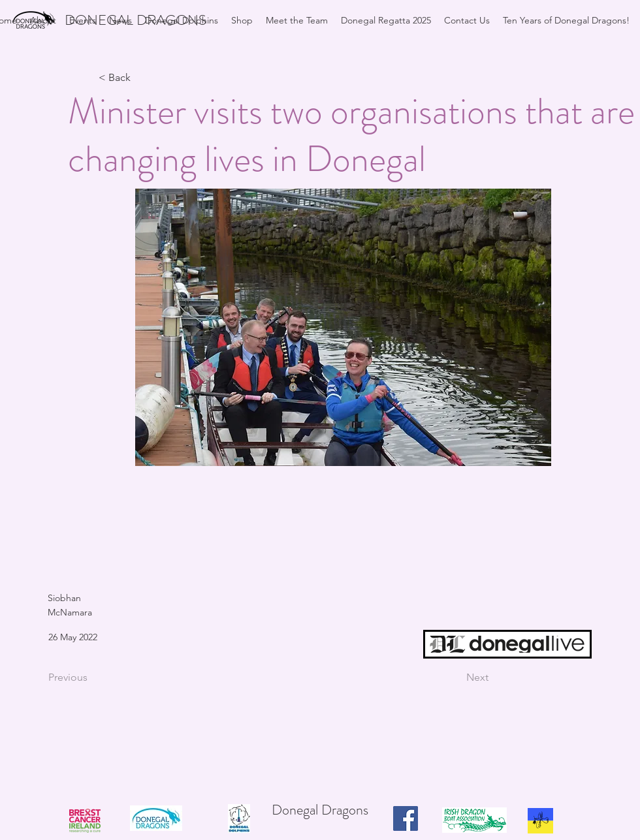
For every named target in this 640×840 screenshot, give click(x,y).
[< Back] (142, 78)
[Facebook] (405, 818)
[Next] (455, 677)
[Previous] (91, 677)
